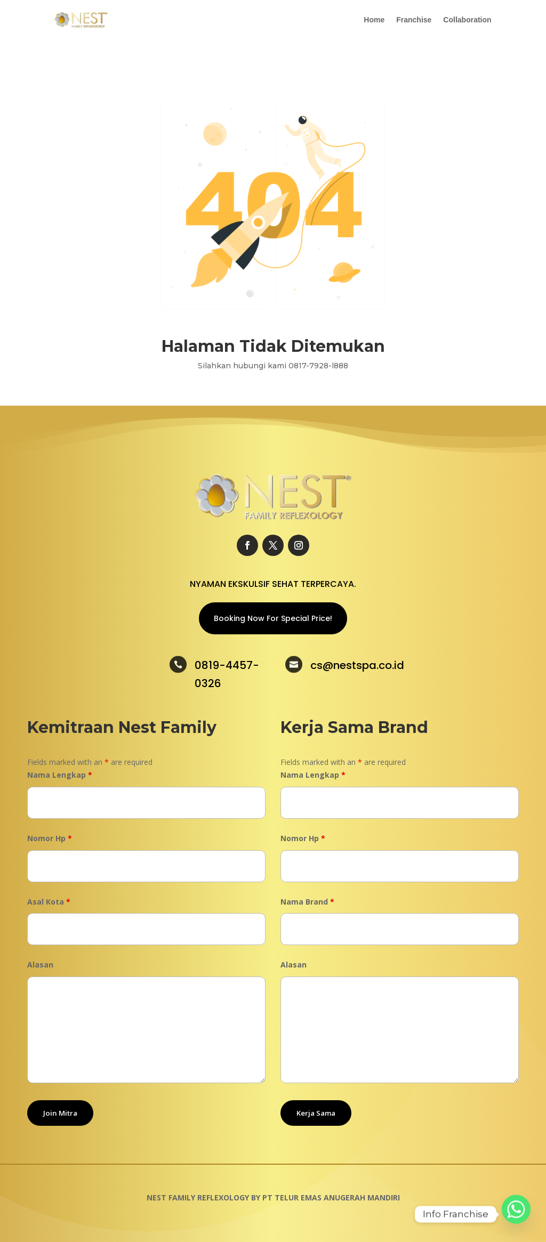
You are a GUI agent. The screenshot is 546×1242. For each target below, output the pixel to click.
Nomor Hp (49, 838)
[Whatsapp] (516, 1214)
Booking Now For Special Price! (273, 618)
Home (374, 20)
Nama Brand (307, 902)
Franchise (413, 20)
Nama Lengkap (59, 775)
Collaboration (467, 20)
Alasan (40, 964)
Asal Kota (48, 902)
